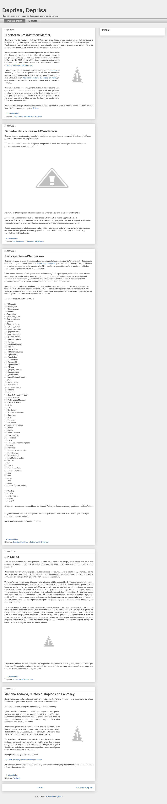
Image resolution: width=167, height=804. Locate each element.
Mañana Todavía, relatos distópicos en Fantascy (39, 694)
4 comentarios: (12, 539)
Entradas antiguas (84, 787)
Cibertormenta (26, 65)
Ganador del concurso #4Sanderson (30, 131)
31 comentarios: (13, 113)
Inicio (39, 787)
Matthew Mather (13, 65)
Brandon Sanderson (21, 542)
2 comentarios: (12, 676)
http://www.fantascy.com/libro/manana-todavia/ (23, 760)
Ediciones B (18, 116)
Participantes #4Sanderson (24, 256)
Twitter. (36, 108)
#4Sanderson (18, 241)
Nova (39, 116)
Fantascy (16, 778)
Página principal (14, 21)
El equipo (32, 21)
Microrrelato (18, 679)
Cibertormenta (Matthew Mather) (27, 35)
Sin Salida (11, 557)
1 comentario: (12, 775)
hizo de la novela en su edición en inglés (39, 78)
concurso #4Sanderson (46, 263)
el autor (54, 70)
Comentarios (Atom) (54, 796)
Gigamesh (39, 241)
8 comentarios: (12, 238)
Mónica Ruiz (29, 679)
